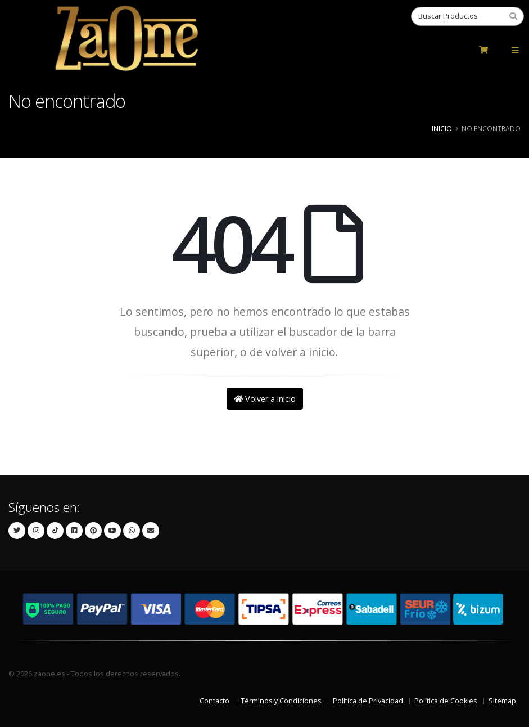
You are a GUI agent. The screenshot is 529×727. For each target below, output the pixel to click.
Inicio (442, 128)
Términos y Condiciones (281, 701)
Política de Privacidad (368, 701)
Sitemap (502, 701)
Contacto (214, 701)
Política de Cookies (445, 701)
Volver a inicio (265, 398)
